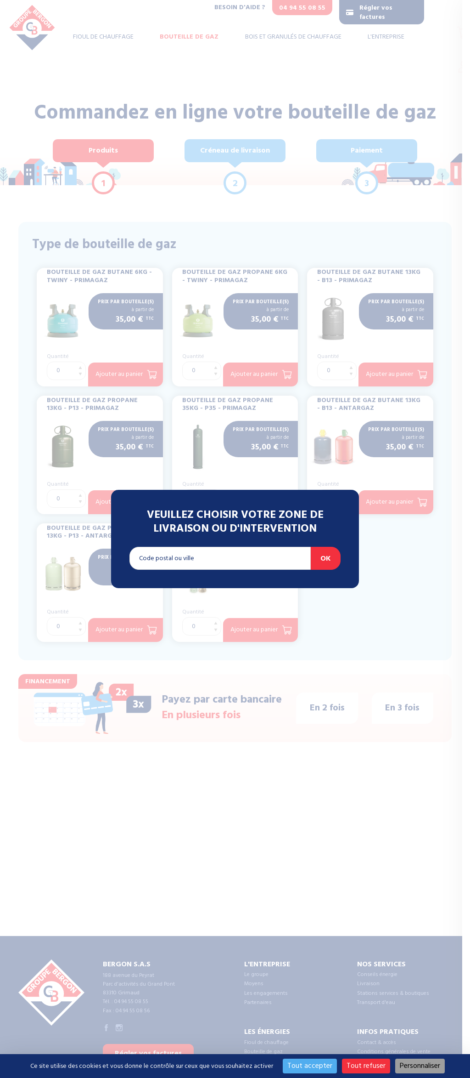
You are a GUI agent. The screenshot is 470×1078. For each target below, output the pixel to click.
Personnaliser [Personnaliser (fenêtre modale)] (420, 1066)
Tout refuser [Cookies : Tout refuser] (366, 1066)
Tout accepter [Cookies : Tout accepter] (309, 1066)
